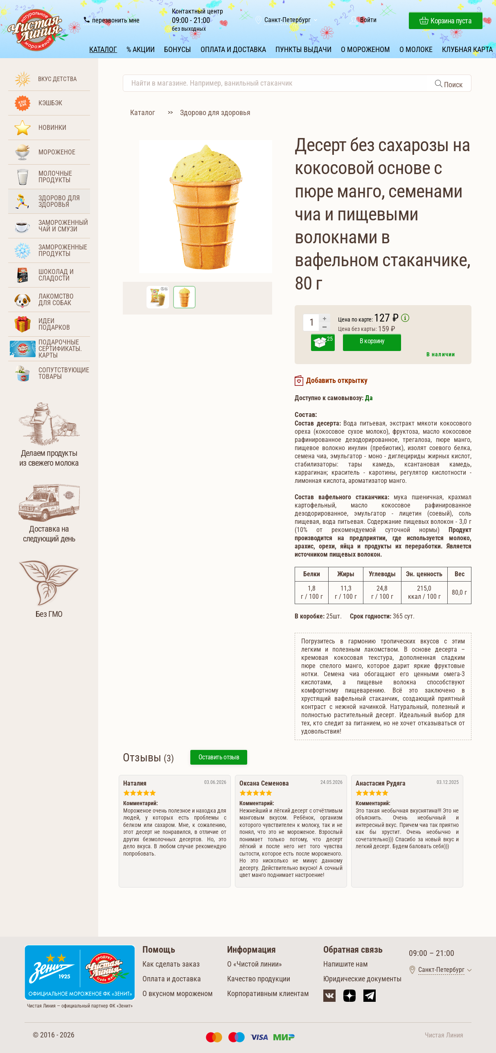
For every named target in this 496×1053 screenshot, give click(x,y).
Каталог (104, 48)
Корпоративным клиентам (268, 992)
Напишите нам (345, 963)
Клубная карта (466, 48)
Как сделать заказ (171, 963)
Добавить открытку (336, 380)
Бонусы (178, 48)
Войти (368, 21)
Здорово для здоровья (215, 111)
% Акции (141, 48)
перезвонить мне (112, 20)
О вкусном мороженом (177, 992)
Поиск (452, 83)
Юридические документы (362, 978)
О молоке (415, 48)
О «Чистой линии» (254, 963)
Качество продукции (258, 978)
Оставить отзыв (218, 757)
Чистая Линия (444, 1034)
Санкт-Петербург (287, 21)
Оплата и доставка (233, 48)
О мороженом (365, 48)
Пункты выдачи (303, 48)
